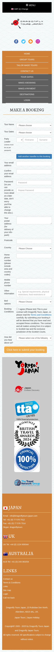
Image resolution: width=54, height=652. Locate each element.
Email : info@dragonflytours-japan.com (20, 516)
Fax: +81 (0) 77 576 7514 (14, 523)
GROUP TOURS (27, 59)
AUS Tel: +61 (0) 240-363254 (16, 562)
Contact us (8, 579)
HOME (27, 54)
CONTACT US (27, 71)
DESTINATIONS (27, 94)
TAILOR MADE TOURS (27, 65)
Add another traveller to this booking (34, 156)
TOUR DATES (27, 77)
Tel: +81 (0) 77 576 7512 (14, 520)
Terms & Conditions (11, 582)
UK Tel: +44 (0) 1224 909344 (16, 544)
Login (5, 594)
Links (5, 586)
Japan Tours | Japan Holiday (27, 617)
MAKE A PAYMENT (27, 88)
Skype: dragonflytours (12, 527)
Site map (7, 590)
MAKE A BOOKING (27, 83)
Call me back (9, 598)
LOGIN (27, 100)
